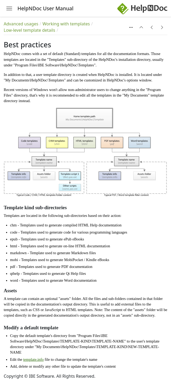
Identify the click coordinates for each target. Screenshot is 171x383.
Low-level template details (29, 30)
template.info (33, 359)
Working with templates (66, 24)
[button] (141, 27)
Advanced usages (21, 24)
